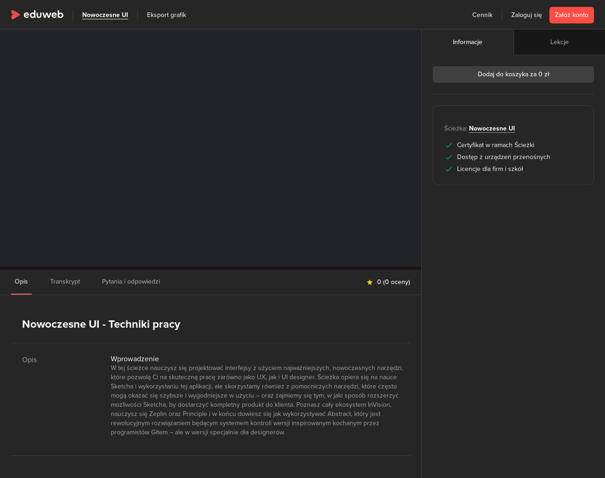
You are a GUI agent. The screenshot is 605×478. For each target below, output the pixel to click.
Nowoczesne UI (105, 15)
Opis (21, 281)
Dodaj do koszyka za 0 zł (513, 74)
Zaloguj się (526, 15)
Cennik (482, 15)
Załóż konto (571, 15)
